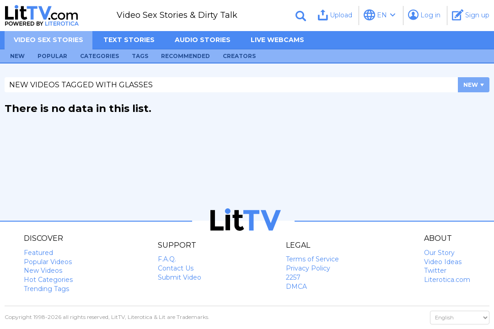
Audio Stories (203, 40)
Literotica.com (447, 280)
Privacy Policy (308, 268)
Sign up (470, 15)
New (17, 56)
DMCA (296, 286)
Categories (99, 56)
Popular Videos (48, 262)
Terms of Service (312, 259)
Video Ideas (443, 262)
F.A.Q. (167, 259)
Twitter (435, 270)
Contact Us (175, 268)
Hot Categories (48, 280)
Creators (239, 56)
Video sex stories (48, 40)
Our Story (439, 253)
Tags (140, 56)
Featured (38, 253)
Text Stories (129, 40)
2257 (293, 277)
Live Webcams (277, 40)
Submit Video (179, 277)
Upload (335, 15)
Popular (52, 56)
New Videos (43, 270)
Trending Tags (46, 289)
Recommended (185, 56)
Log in (424, 15)
